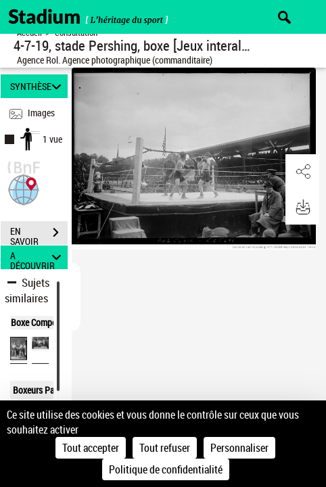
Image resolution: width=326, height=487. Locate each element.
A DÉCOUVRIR (37, 257)
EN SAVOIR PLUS (39, 234)
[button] (24, 188)
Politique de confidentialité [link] (166, 469)
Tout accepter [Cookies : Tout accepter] (90, 447)
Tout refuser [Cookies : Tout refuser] (164, 447)
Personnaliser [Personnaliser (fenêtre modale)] (239, 447)
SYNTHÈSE (37, 86)
